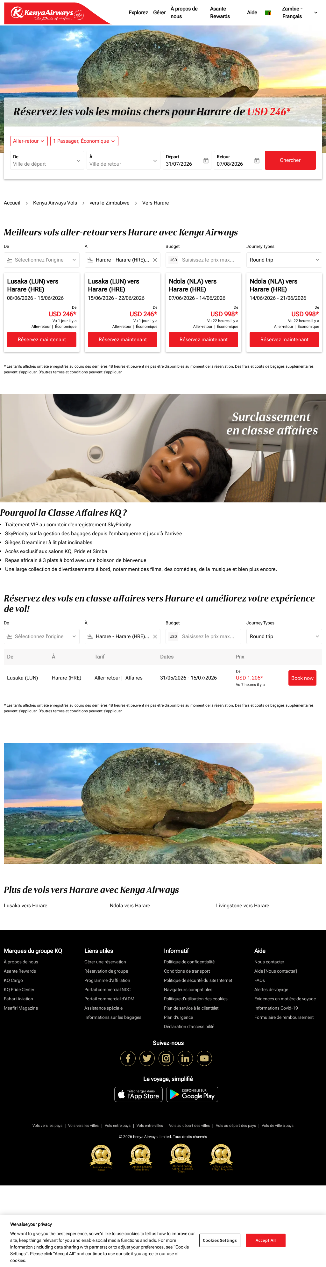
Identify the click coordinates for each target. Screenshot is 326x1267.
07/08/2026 (230, 164)
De (15, 156)
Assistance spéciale (103, 1008)
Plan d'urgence (178, 1017)
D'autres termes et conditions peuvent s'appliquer (80, 372)
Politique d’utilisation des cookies (196, 998)
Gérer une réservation (105, 961)
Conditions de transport (187, 971)
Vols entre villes (150, 1125)
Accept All (266, 1240)
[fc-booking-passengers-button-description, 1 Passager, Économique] (81, 141)
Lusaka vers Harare (25, 906)
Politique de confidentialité (189, 961)
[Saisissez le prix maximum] (208, 260)
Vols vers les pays (47, 1125)
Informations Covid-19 (276, 1008)
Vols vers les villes (83, 1125)
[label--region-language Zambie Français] (291, 12)
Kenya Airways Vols (55, 203)
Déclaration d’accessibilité (189, 1026)
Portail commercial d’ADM (109, 998)
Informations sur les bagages (112, 1017)
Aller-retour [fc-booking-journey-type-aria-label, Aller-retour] (26, 141)
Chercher (290, 160)
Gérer (159, 13)
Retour (223, 156)
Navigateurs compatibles (188, 989)
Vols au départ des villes (189, 1125)
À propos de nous (184, 12)
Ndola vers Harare (130, 906)
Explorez (138, 13)
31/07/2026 (179, 164)
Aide (252, 13)
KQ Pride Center (19, 989)
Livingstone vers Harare (242, 906)
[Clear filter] (154, 260)
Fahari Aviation (18, 998)
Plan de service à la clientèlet (191, 1008)
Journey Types (260, 246)
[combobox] (44, 164)
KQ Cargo (13, 980)
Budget (173, 246)
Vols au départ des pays (236, 1125)
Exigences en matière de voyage (285, 998)
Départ (172, 156)
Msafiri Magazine (21, 1008)
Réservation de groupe (106, 971)
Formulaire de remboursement (284, 1017)
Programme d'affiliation (107, 980)
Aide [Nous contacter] (275, 971)
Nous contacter (269, 961)
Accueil (12, 203)
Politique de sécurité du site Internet (198, 980)
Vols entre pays (118, 1125)
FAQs (259, 980)
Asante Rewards (220, 12)
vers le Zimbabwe (110, 203)
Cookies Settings (220, 1240)
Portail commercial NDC (107, 989)
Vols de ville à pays (278, 1125)
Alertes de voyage (271, 989)
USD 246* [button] (268, 112)
